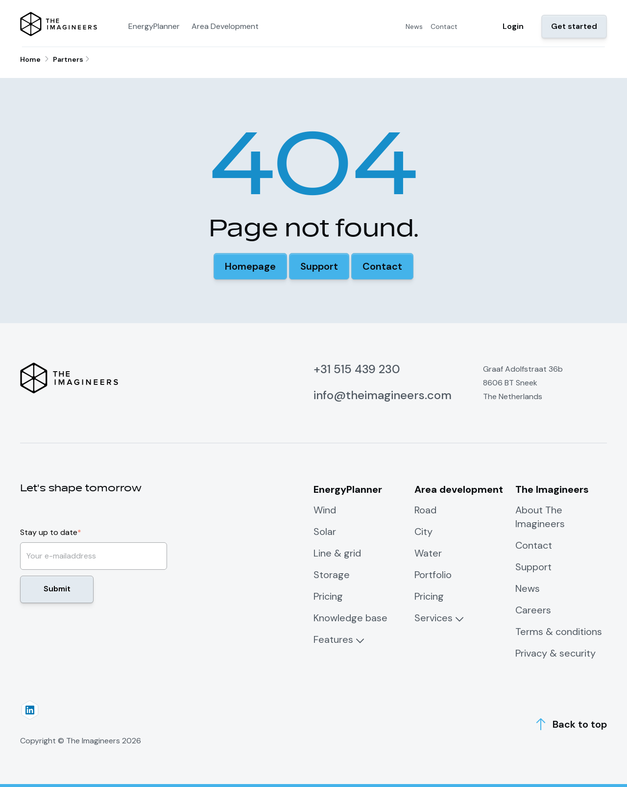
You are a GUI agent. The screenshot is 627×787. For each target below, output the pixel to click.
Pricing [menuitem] (328, 596)
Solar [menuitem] (325, 531)
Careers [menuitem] (533, 610)
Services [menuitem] (433, 617)
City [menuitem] (423, 531)
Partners (68, 59)
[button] (250, 266)
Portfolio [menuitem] (433, 574)
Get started (574, 26)
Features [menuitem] (333, 639)
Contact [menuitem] (444, 26)
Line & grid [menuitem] (337, 553)
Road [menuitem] (425, 510)
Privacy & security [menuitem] (555, 653)
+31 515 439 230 (357, 369)
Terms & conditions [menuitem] (558, 631)
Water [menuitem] (428, 553)
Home (30, 59)
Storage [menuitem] (332, 574)
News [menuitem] (414, 26)
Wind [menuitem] (325, 510)
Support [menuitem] (533, 566)
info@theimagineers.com (383, 395)
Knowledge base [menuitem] (350, 617)
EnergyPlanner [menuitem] (154, 26)
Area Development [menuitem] (225, 26)
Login (513, 26)
